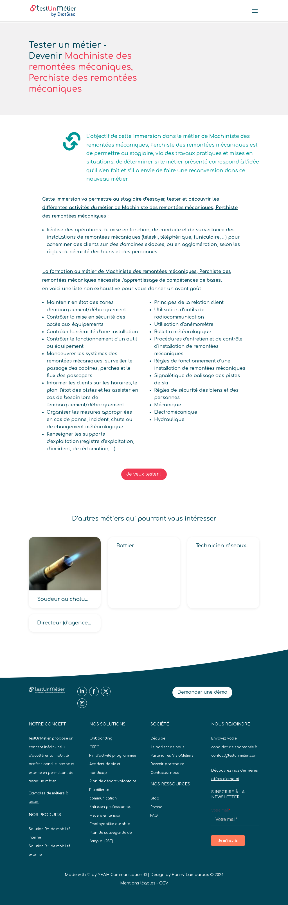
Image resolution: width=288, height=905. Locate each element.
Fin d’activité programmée (112, 756)
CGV (163, 883)
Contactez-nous (164, 773)
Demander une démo (202, 692)
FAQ (154, 815)
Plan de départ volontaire (112, 781)
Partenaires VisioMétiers (172, 756)
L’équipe (157, 738)
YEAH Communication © (122, 875)
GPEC (94, 747)
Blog (154, 798)
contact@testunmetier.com (234, 756)
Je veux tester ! (144, 474)
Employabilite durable (109, 824)
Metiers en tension (105, 815)
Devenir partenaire (167, 764)
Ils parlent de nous (167, 747)
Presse (156, 807)
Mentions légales (138, 883)
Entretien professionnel (110, 807)
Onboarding (100, 738)
